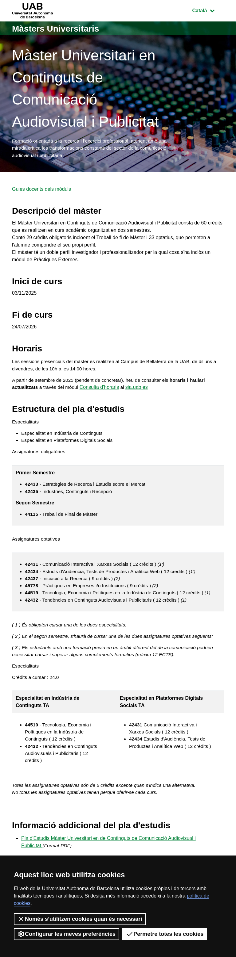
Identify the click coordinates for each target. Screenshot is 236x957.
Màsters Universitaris (58, 28)
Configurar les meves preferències (67, 934)
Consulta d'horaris (101, 389)
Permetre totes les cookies (164, 934)
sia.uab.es (139, 389)
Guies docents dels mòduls (41, 190)
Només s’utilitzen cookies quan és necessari (80, 919)
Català (208, 10)
